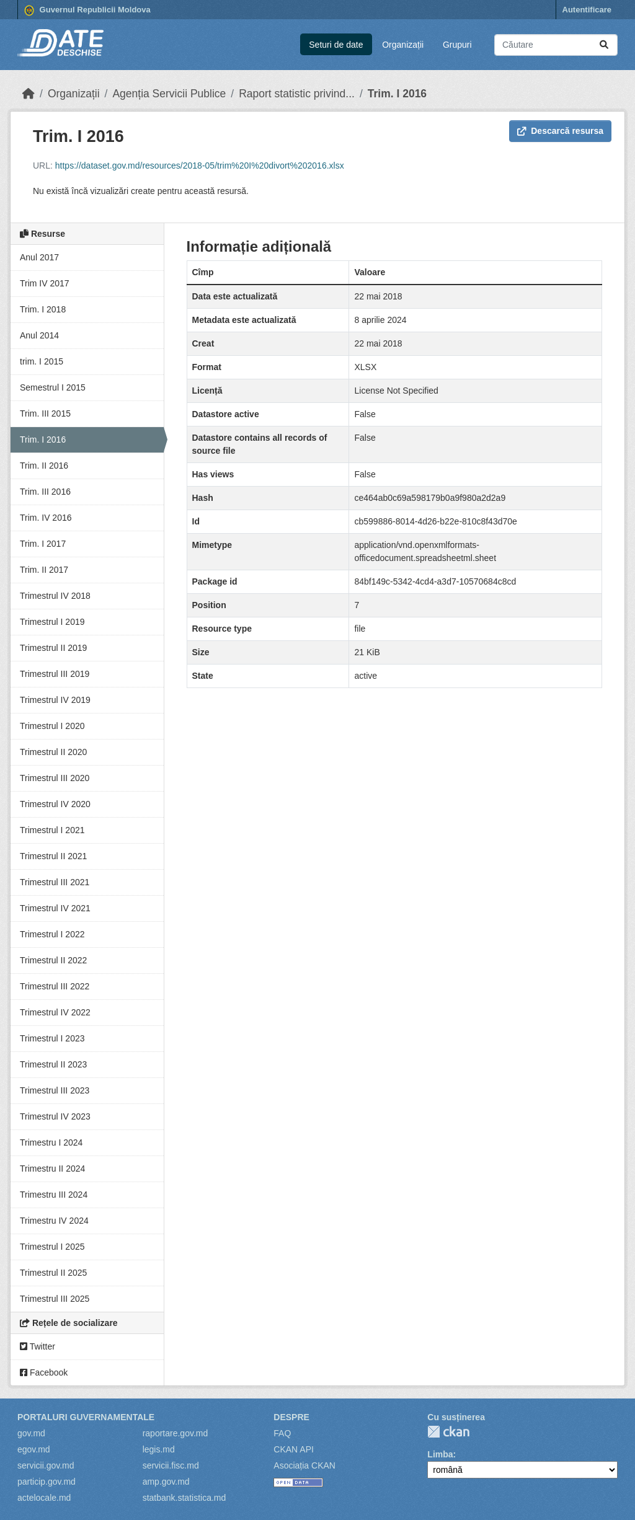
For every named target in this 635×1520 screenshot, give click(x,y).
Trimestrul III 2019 (54, 674)
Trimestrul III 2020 (54, 778)
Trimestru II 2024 (52, 1168)
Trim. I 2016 (397, 93)
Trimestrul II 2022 (53, 960)
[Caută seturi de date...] (556, 45)
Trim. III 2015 (45, 413)
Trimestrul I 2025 (52, 1247)
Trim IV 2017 (44, 283)
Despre (291, 1417)
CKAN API (293, 1449)
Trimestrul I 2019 (52, 622)
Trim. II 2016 (44, 466)
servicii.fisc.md (171, 1465)
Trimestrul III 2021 (54, 882)
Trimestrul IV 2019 (55, 700)
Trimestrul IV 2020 (55, 804)
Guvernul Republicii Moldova (87, 10)
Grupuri (457, 45)
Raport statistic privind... (297, 93)
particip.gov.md (46, 1482)
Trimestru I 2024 (51, 1142)
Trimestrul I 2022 (52, 934)
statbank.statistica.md (184, 1498)
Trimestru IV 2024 (54, 1221)
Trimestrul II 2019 (53, 648)
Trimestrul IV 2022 (55, 1012)
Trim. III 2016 (45, 492)
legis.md (159, 1449)
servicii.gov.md (45, 1465)
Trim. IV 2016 (46, 518)
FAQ (282, 1433)
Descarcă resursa (560, 131)
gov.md (31, 1433)
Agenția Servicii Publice (169, 93)
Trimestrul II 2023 (53, 1064)
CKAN (448, 1431)
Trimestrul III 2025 (54, 1299)
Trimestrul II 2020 (53, 752)
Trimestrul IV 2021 (55, 908)
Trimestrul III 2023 (54, 1090)
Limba (440, 1454)
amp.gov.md (166, 1482)
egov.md (33, 1449)
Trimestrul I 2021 (52, 830)
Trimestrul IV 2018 (55, 596)
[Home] (28, 93)
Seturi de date (336, 45)
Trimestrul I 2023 (52, 1038)
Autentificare (586, 9)
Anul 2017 (39, 257)
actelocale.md (44, 1498)
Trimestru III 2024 (53, 1195)
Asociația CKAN (304, 1465)
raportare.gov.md (175, 1433)
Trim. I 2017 (43, 544)
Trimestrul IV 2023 (55, 1116)
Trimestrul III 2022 (54, 986)
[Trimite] (604, 45)
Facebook (44, 1372)
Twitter (37, 1346)
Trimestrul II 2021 (53, 856)
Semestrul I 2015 (53, 387)
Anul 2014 (39, 335)
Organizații (403, 45)
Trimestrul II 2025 (53, 1273)
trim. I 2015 (41, 361)
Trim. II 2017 (44, 570)
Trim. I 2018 (43, 309)
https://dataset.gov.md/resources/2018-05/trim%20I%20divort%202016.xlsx (199, 165)
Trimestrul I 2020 (52, 726)
